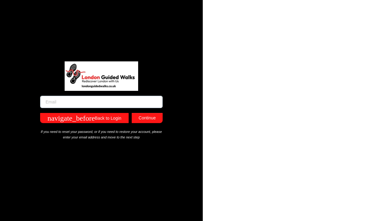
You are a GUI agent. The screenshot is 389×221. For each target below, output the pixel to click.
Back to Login (84, 118)
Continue (147, 117)
